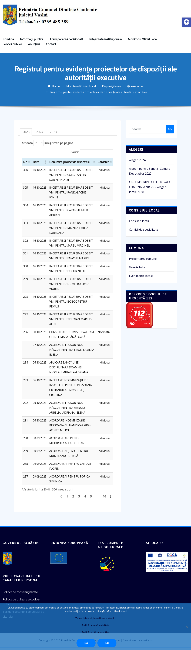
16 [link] (104, 498)
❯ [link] (110, 498)
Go (170, 131)
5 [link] (91, 498)
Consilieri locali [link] (139, 223)
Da (86, 643)
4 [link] (85, 498)
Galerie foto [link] (137, 269)
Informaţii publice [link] (31, 41)
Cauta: (75, 154)
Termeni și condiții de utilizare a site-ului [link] (95, 618)
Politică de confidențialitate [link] (20, 594)
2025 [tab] (25, 134)
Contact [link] (51, 46)
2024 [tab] (39, 134)
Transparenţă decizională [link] (66, 41)
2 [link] (73, 498)
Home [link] (56, 88)
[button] (29, 164)
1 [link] (67, 498)
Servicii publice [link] (12, 46)
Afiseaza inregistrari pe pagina (47, 145)
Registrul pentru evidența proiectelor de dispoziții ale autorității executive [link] (98, 94)
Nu (107, 643)
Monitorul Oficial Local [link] (142, 41)
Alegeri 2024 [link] (137, 162)
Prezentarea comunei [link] (143, 261)
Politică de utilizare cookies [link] (95, 632)
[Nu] (186, 626)
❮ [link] (61, 498)
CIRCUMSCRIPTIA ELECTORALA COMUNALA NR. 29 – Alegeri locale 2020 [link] (149, 189)
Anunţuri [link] (34, 46)
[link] (186, 22)
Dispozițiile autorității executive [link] (122, 88)
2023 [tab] (53, 134)
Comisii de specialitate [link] (143, 232)
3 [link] (79, 498)
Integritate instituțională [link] (105, 41)
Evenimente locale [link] (141, 278)
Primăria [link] (8, 41)
